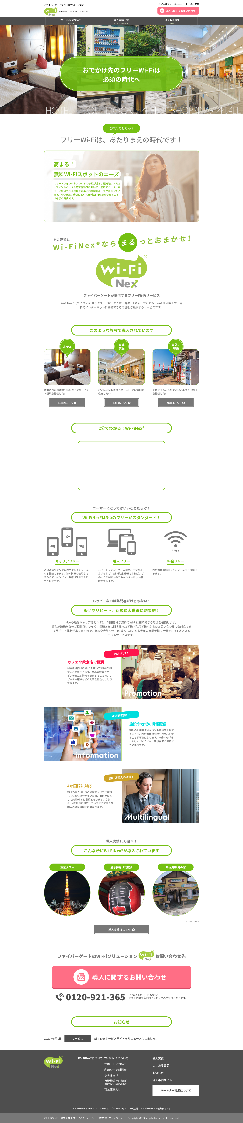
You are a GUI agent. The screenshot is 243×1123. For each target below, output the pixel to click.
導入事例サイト (162, 1080)
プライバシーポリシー (84, 1118)
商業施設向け (112, 1089)
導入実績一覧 (121, 21)
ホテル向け (111, 1075)
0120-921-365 (95, 996)
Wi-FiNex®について (116, 1058)
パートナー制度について (176, 1090)
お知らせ (158, 1073)
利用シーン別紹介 (115, 1070)
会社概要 (194, 4)
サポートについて (115, 1064)
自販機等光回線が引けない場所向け (115, 1082)
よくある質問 (172, 21)
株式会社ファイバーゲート (172, 4)
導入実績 (158, 1058)
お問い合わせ (51, 1118)
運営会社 (65, 1118)
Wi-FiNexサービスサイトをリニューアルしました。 (126, 1038)
